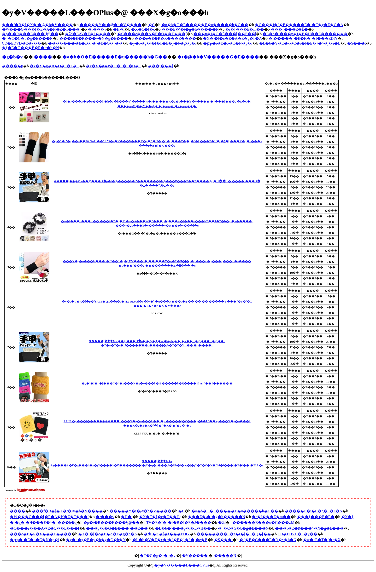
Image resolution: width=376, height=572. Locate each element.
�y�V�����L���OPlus (181, 565)
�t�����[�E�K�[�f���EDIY (303, 38)
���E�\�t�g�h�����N (190, 29)
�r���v (97, 29)
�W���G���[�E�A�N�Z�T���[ (41, 29)
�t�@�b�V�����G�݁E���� (218, 56)
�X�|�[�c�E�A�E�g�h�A (232, 38)
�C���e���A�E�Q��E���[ (152, 34)
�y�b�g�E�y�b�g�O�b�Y (96, 540)
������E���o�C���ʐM (263, 523)
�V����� (195, 556)
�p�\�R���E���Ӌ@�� (30, 34)
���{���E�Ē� (289, 29)
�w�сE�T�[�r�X (322, 540)
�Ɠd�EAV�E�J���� (88, 34)
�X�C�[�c (143, 29)
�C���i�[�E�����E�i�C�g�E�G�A (299, 25)
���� (43, 56)
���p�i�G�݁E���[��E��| (225, 34)
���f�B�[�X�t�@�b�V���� (37, 25)
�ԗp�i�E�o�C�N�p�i (228, 43)
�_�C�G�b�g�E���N (27, 38)
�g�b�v (12, 56)
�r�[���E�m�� (244, 29)
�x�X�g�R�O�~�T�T (54, 66)
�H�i (118, 29)
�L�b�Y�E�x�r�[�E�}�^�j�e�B (169, 540)
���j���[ (160, 66)
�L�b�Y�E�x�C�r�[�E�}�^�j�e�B (300, 43)
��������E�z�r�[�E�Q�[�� (85, 43)
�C (151, 25)
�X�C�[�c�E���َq (160, 517)
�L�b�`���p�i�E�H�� (183, 528)
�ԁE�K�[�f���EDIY (167, 534)
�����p (12, 66)
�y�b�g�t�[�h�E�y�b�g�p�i (162, 43)
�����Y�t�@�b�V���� (110, 25)
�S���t (356, 43)
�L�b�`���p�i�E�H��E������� (305, 34)
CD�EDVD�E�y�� (21, 43)
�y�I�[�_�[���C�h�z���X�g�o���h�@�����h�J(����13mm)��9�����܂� (157, 383)
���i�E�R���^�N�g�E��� (93, 38)
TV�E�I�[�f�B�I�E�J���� (178, 523)
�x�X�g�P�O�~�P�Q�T (113, 66)
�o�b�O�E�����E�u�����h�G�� (204, 25)
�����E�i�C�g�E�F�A (313, 511)
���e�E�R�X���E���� (165, 38)
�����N (225, 556)
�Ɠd (222, 523)
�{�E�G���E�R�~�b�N (30, 48)
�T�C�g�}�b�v (157, 556)
